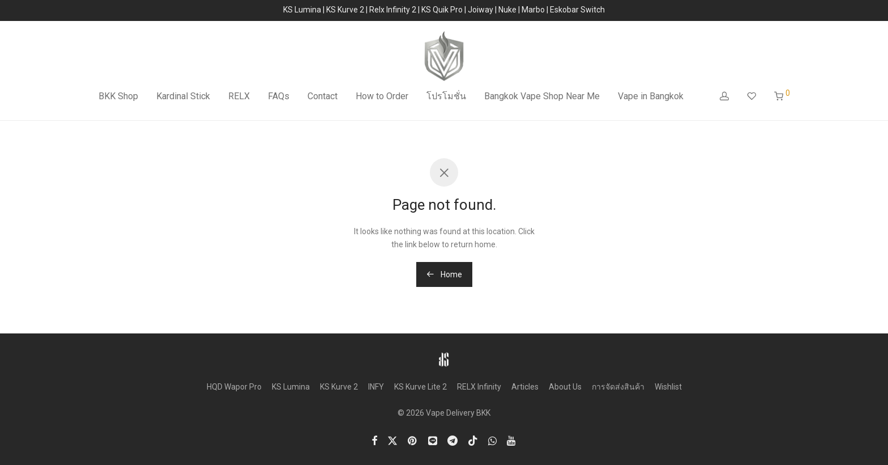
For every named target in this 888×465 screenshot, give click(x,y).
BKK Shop (118, 96)
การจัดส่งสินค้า (618, 386)
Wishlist (668, 386)
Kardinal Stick (183, 96)
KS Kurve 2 (339, 386)
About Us (565, 386)
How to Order (382, 96)
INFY (376, 386)
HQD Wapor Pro (234, 386)
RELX (239, 96)
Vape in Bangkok (651, 96)
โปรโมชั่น (446, 96)
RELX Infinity (479, 386)
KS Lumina (291, 386)
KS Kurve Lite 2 (420, 386)
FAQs (278, 96)
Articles (525, 386)
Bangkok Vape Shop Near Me (542, 96)
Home (444, 274)
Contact (323, 96)
